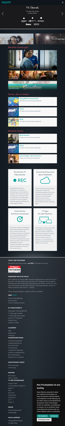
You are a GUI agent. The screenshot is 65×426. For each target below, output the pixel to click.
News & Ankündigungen (15, 298)
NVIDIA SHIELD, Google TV (16, 386)
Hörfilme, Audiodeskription (16, 352)
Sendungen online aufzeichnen (17, 311)
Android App (12, 368)
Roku (9, 390)
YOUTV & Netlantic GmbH (16, 303)
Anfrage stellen (13, 423)
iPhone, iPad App (13, 365)
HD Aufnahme (12, 348)
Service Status (12, 300)
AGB (9, 331)
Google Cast (12, 395)
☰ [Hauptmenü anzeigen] (63, 2)
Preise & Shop (12, 320)
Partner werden (13, 378)
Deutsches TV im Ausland (16, 357)
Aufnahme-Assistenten (15, 341)
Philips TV (11, 402)
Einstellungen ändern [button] (44, 419)
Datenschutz (12, 333)
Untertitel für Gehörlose (15, 350)
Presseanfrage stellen (14, 410)
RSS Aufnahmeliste (14, 355)
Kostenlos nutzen (13, 323)
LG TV (10, 400)
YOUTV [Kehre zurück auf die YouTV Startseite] (6, 2)
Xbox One (11, 393)
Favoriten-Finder (13, 345)
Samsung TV (12, 397)
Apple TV (11, 388)
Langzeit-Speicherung (15, 343)
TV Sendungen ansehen (15, 313)
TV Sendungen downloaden (16, 316)
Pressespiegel (12, 412)
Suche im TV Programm (15, 318)
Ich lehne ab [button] (54, 416)
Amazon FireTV (12, 383)
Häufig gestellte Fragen (15, 421)
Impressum (11, 335)
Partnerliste (11, 376)
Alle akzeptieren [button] (42, 416)
